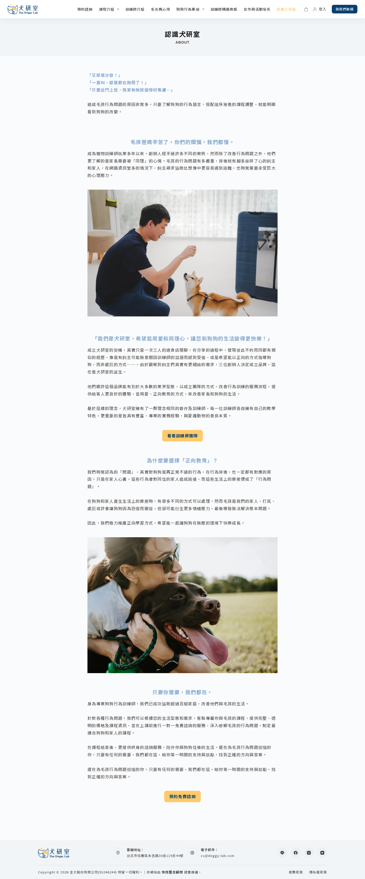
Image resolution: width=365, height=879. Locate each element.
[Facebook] (296, 852)
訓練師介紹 (135, 9)
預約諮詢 (85, 9)
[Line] (282, 852)
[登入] (319, 9)
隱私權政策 (318, 872)
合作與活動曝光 (257, 9)
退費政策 (296, 872)
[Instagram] (309, 852)
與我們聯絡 (345, 9)
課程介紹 (110, 9)
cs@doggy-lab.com (218, 855)
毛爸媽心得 (160, 9)
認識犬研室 (286, 9)
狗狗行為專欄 (191, 9)
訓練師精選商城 (224, 9)
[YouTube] (322, 852)
